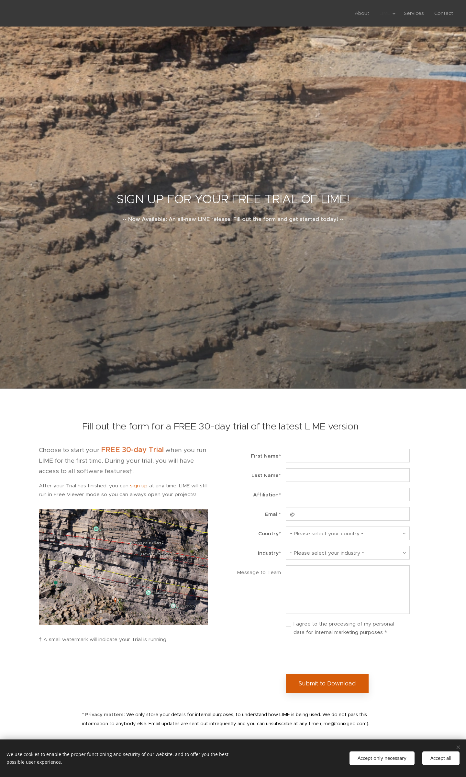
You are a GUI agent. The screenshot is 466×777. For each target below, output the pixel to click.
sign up (139, 486)
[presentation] (335, 655)
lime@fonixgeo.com (344, 723)
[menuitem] (363, 13)
